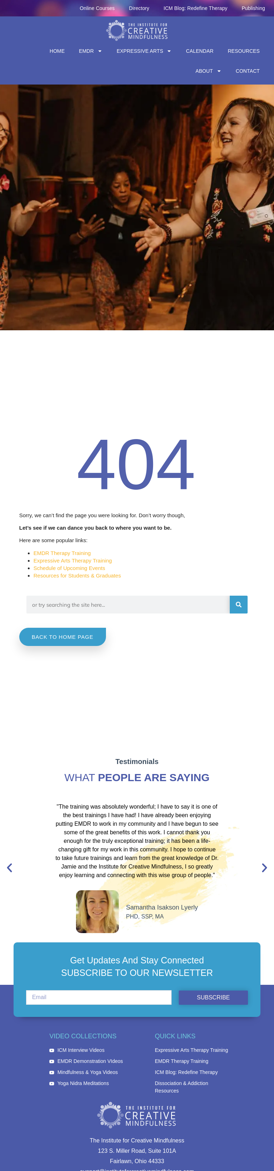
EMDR (90, 51)
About (209, 71)
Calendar (199, 51)
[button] (9, 868)
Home (57, 51)
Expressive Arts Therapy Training (73, 561)
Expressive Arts (144, 51)
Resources (244, 51)
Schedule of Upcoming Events (69, 568)
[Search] (239, 604)
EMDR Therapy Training (62, 553)
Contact (248, 71)
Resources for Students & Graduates (77, 575)
